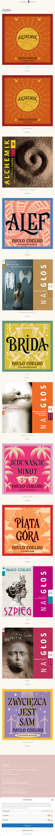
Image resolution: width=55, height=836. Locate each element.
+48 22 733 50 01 (10, 778)
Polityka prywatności (27, 834)
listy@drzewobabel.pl (11, 780)
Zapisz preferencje (27, 830)
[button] (52, 800)
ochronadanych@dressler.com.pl (14, 789)
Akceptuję (27, 825)
